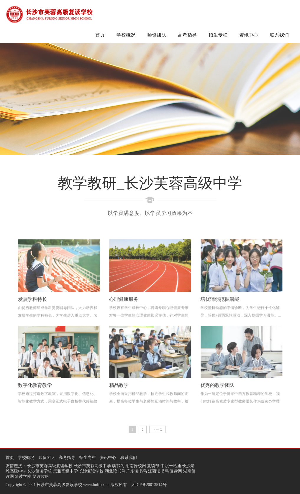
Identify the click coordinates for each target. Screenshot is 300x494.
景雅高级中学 (65, 471)
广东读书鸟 (136, 471)
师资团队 (156, 34)
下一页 (157, 429)
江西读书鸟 (158, 471)
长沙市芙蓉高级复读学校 (50, 466)
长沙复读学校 (39, 471)
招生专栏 (218, 34)
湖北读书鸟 (115, 471)
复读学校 (23, 476)
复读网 (176, 471)
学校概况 (126, 34)
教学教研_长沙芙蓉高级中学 (150, 183)
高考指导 (187, 34)
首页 (100, 34)
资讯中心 (248, 34)
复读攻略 (40, 476)
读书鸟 (118, 466)
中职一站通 (170, 466)
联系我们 (279, 34)
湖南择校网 (135, 466)
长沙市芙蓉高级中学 (92, 466)
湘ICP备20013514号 (149, 485)
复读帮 (153, 466)
